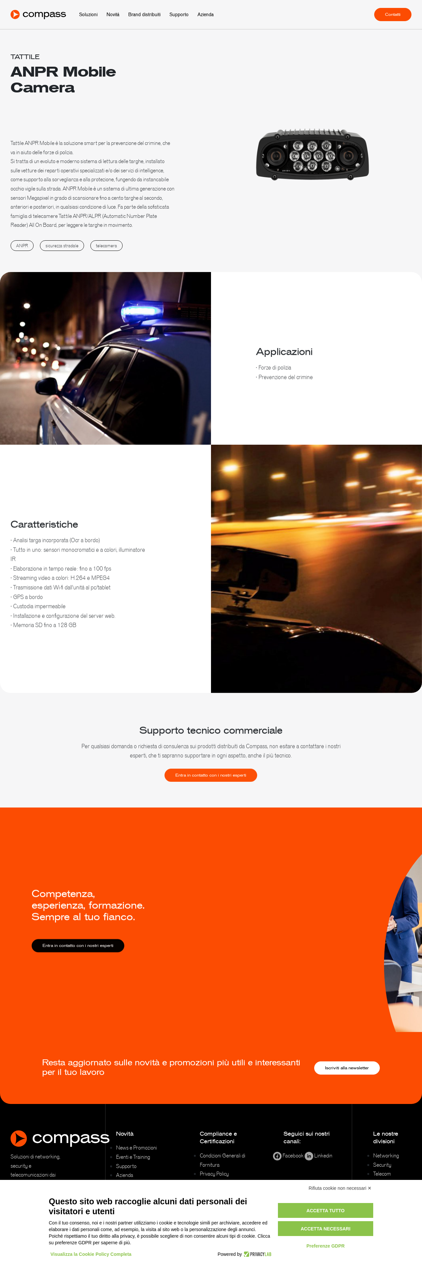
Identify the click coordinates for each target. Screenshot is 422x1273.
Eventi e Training (133, 1156)
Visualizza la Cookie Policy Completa (91, 1254)
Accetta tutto (326, 1210)
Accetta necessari (325, 1228)
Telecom (382, 1173)
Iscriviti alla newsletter (347, 1068)
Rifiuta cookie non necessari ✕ (340, 1188)
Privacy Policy (214, 1173)
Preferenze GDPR (325, 1246)
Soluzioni (88, 14)
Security (382, 1164)
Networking (386, 1155)
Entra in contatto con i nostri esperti (210, 783)
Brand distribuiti (144, 14)
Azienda (205, 14)
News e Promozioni (136, 1147)
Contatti (393, 15)
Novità (112, 14)
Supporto (179, 14)
